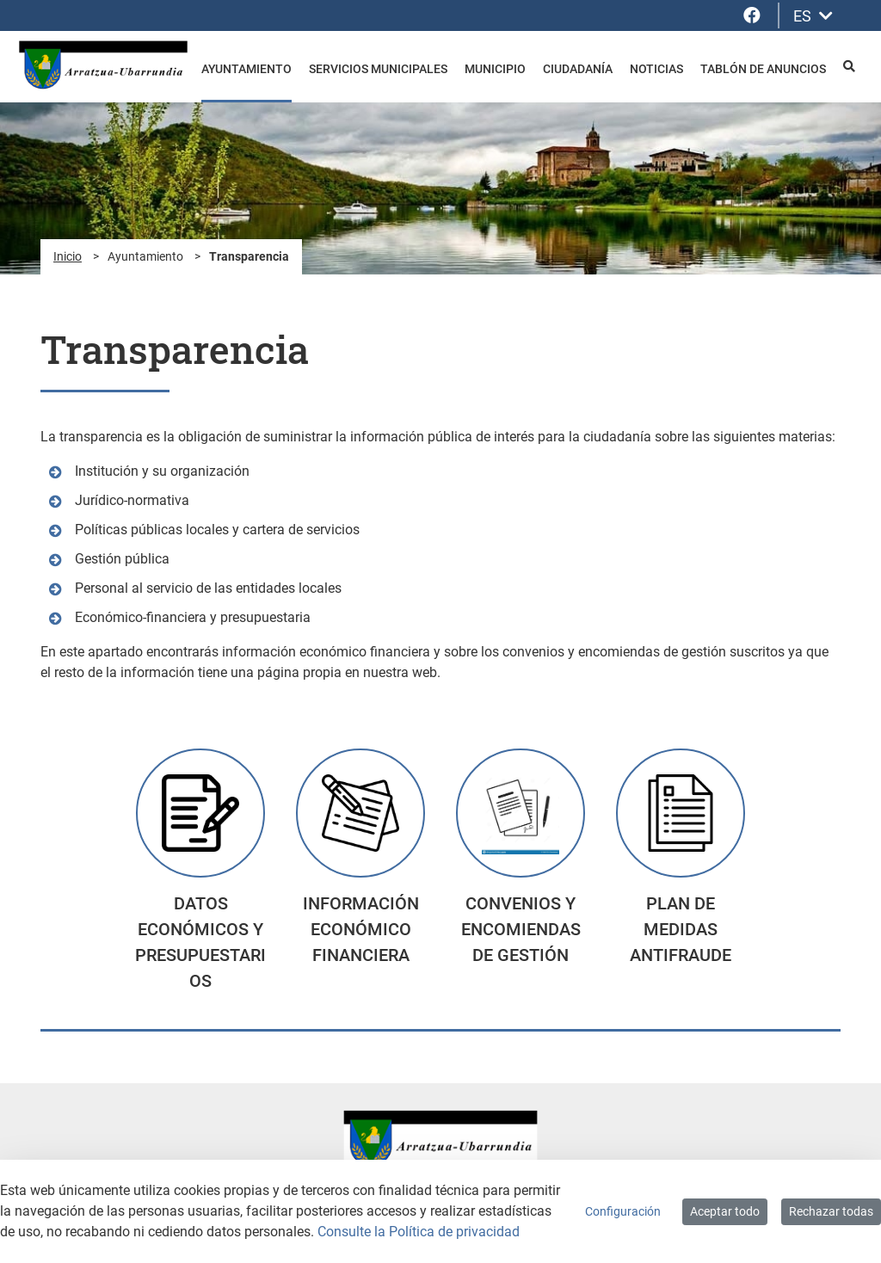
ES (813, 16)
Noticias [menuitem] (656, 69)
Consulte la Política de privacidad (418, 1231)
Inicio (67, 256)
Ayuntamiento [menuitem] (246, 69)
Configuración (623, 1211)
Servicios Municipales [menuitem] (378, 69)
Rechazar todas (831, 1211)
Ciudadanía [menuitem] (578, 69)
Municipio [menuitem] (495, 69)
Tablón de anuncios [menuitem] (763, 69)
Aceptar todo (725, 1211)
